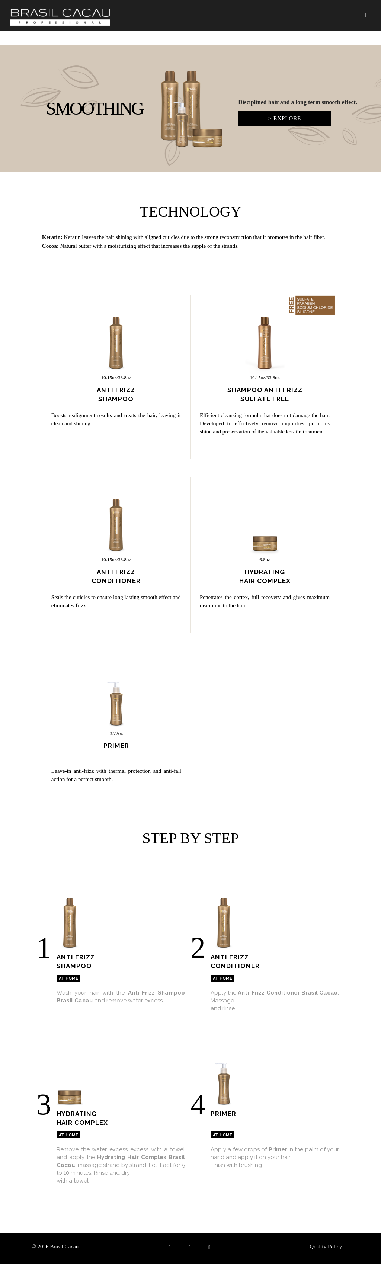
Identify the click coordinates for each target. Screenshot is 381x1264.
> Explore (284, 118)
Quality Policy (326, 1246)
